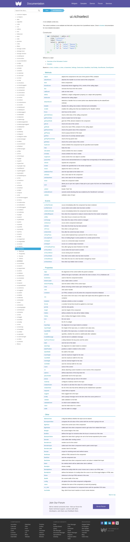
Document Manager (59, 532)
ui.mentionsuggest (22, 197)
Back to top (112, 495)
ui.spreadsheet (21, 285)
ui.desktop (20, 131)
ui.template (20, 300)
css (45, 297)
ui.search (19, 266)
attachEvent (47, 79)
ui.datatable (20, 114)
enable (46, 109)
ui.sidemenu (20, 275)
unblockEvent (48, 192)
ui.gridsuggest (21, 170)
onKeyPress (47, 235)
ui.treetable (20, 329)
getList (46, 124)
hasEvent (47, 145)
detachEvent (47, 102)
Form (26, 528)
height (46, 310)
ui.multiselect (21, 205)
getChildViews (48, 115)
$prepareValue (48, 436)
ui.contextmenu (21, 102)
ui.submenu (20, 288)
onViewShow (48, 261)
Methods (21, 251)
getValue (46, 142)
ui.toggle (19, 317)
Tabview (27, 536)
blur (45, 88)
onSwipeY (47, 244)
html (18, 36)
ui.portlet (19, 227)
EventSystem (110, 67)
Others (21, 258)
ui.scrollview (20, 263)
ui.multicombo (21, 202)
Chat (69, 526)
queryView (47, 159)
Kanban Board (57, 526)
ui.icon (19, 183)
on (45, 370)
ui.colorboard (21, 87)
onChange (47, 220)
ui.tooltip (19, 322)
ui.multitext (20, 209)
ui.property (20, 229)
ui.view (61, 67)
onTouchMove (48, 253)
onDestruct (47, 223)
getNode (46, 127)
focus (45, 112)
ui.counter (20, 105)
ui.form (19, 153)
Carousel (13, 528)
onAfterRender (48, 205)
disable (46, 106)
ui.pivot (19, 222)
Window (41, 536)
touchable (47, 490)
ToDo (69, 538)
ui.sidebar (20, 273)
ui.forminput (20, 156)
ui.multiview (20, 212)
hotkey (46, 316)
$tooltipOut (47, 472)
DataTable (14, 536)
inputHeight (47, 328)
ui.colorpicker (21, 90)
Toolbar (41, 526)
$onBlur (46, 433)
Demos (92, 3)
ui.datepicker (20, 127)
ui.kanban (20, 188)
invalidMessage (48, 337)
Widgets (74, 3)
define (46, 94)
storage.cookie (21, 48)
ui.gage (19, 158)
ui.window (20, 341)
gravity (46, 307)
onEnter (46, 226)
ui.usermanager (21, 336)
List (26, 532)
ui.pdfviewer (20, 219)
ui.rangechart (21, 239)
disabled (46, 301)
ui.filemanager (21, 148)
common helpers (22, 14)
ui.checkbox (20, 83)
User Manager (72, 524)
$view (46, 475)
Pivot (54, 524)
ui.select (19, 271)
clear (45, 286)
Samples (83, 3)
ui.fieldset (20, 146)
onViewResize (48, 259)
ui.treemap (20, 327)
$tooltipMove (48, 469)
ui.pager (19, 214)
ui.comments (20, 95)
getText (46, 136)
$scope (46, 451)
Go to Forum (101, 506)
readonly (46, 381)
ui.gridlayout (20, 168)
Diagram (70, 534)
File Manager (57, 530)
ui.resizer (19, 244)
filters (18, 46)
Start (47, 10)
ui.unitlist (19, 332)
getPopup (47, 133)
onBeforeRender (49, 211)
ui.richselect (20, 249)
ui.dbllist (19, 129)
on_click (46, 487)
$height (46, 430)
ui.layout (19, 192)
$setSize (46, 457)
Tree (40, 528)
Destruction (80, 67)
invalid (46, 334)
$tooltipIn (47, 466)
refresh (46, 162)
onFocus (46, 229)
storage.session (21, 53)
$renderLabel (48, 448)
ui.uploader (20, 334)
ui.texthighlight (21, 307)
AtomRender (101, 67)
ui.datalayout (20, 109)
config (46, 481)
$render (46, 439)
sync (45, 185)
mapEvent (47, 157)
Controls (13, 532)
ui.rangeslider (21, 241)
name (46, 367)
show (45, 180)
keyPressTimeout (49, 340)
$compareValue (48, 421)
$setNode (47, 454)
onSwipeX (47, 241)
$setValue (47, 460)
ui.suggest (20, 290)
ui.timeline (20, 312)
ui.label (19, 190)
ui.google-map (21, 166)
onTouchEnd (47, 250)
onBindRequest (48, 214)
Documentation (35, 3)
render (46, 165)
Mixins (19, 344)
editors (19, 29)
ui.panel (19, 217)
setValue (46, 174)
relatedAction (48, 385)
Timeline (41, 524)
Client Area (85, 536)
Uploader (41, 534)
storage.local (20, 51)
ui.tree (19, 324)
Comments (14, 534)
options (46, 373)
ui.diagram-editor (22, 136)
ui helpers (20, 17)
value (45, 405)
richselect (102, 25)
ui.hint (19, 178)
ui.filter (19, 151)
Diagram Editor (72, 536)
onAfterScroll (48, 208)
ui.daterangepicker (22, 122)
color (18, 24)
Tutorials (84, 532)
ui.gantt (19, 161)
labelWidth (47, 352)
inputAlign (47, 325)
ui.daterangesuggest (23, 124)
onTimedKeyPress (49, 247)
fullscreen (20, 34)
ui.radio (19, 236)
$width (46, 478)
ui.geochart (20, 163)
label (45, 343)
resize (46, 168)
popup (46, 379)
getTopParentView (49, 139)
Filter (26, 526)
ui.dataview (20, 117)
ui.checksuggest (21, 85)
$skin (45, 463)
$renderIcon (47, 442)
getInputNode (48, 121)
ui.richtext (20, 261)
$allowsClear (48, 418)
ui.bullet (19, 68)
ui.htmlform (20, 180)
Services (109, 3)
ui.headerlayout (21, 175)
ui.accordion (20, 58)
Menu (26, 534)
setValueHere (48, 177)
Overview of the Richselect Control (57, 61)
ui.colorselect (21, 92)
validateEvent (48, 402)
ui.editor (19, 141)
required (46, 390)
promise (19, 41)
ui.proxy (19, 231)
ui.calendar (20, 73)
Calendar (13, 526)
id (44, 322)
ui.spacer (19, 283)
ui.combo (19, 97)
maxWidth (47, 358)
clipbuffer (19, 22)
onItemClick (47, 232)
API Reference (57, 10)
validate (46, 195)
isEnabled (47, 151)
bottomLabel (47, 280)
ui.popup (19, 224)
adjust (46, 76)
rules (18, 44)
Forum (100, 3)
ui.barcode (20, 66)
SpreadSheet (57, 534)
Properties (22, 253)
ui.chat (19, 80)
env (18, 31)
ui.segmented (21, 268)
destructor (47, 97)
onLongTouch (48, 238)
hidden (46, 313)
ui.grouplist (20, 173)
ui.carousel (20, 75)
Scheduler (71, 528)
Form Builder (85, 530)
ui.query (19, 234)
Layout (27, 530)
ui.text (19, 302)
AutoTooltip (94, 67)
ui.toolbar (19, 319)
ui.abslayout (20, 56)
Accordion (14, 524)
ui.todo (19, 314)
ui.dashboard (21, 107)
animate (46, 274)
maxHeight (47, 355)
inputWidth (47, 331)
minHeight (47, 361)
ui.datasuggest (21, 112)
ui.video (19, 339)
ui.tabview (20, 297)
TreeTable (42, 530)
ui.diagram (20, 134)
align (45, 272)
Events (21, 256)
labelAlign (47, 346)
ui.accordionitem (22, 61)
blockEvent (47, 85)
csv (18, 26)
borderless (47, 278)
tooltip (46, 396)
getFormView (48, 118)
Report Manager (72, 532)
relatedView (47, 387)
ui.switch (19, 292)
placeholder (47, 375)
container (47, 292)
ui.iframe (19, 185)
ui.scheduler (20, 278)
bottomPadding (48, 283)
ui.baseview (67, 67)
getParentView (48, 130)
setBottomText (48, 171)
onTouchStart (48, 256)
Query (55, 528)
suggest (46, 393)
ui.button (19, 70)
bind (45, 82)
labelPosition (48, 349)
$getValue (47, 427)
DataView (27, 524)
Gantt (69, 530)
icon (45, 319)
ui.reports (19, 246)
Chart (12, 530)
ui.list (18, 195)
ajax (18, 19)
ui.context (20, 100)
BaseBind (87, 67)
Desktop (55, 536)
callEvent (47, 91)
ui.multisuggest (21, 207)
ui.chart (19, 78)
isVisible (46, 153)
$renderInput (48, 445)
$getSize (46, 424)
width (45, 408)
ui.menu (19, 200)
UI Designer (85, 526)
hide (45, 148)
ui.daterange (20, 119)
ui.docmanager (21, 139)
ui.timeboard (20, 310)
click (45, 289)
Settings (74, 67)
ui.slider (19, 280)
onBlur (46, 217)
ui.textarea (20, 305)
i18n (18, 39)
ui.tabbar (19, 295)
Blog (83, 534)
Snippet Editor (86, 524)
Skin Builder (85, 528)
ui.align (19, 63)
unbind (46, 189)
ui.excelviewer (21, 144)
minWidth (47, 364)
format (46, 304)
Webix (104, 530)
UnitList (41, 532)
